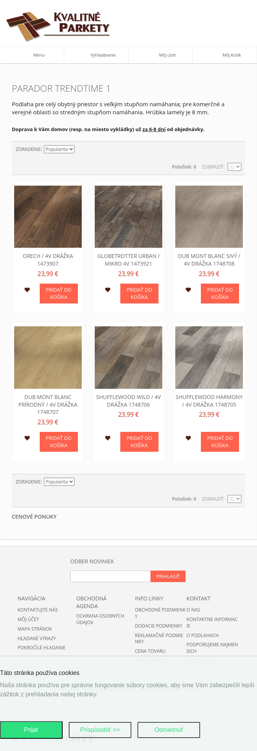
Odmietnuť (168, 730)
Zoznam (235, 149)
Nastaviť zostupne (81, 149)
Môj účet (28, 619)
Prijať (31, 730)
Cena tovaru (150, 651)
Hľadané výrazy (37, 638)
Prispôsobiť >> (100, 730)
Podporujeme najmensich (212, 647)
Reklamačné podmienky (159, 638)
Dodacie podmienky (158, 626)
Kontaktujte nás (38, 610)
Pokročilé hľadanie (42, 647)
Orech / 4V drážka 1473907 (48, 259)
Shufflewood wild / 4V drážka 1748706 (128, 400)
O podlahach (202, 635)
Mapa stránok (35, 629)
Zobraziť (212, 167)
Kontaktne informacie (212, 622)
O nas (193, 610)
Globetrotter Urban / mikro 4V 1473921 (128, 259)
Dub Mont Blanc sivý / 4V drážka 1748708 (209, 259)
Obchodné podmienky (160, 613)
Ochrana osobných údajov (100, 619)
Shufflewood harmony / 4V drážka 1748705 (209, 400)
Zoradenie (28, 149)
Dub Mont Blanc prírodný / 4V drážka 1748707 (48, 404)
